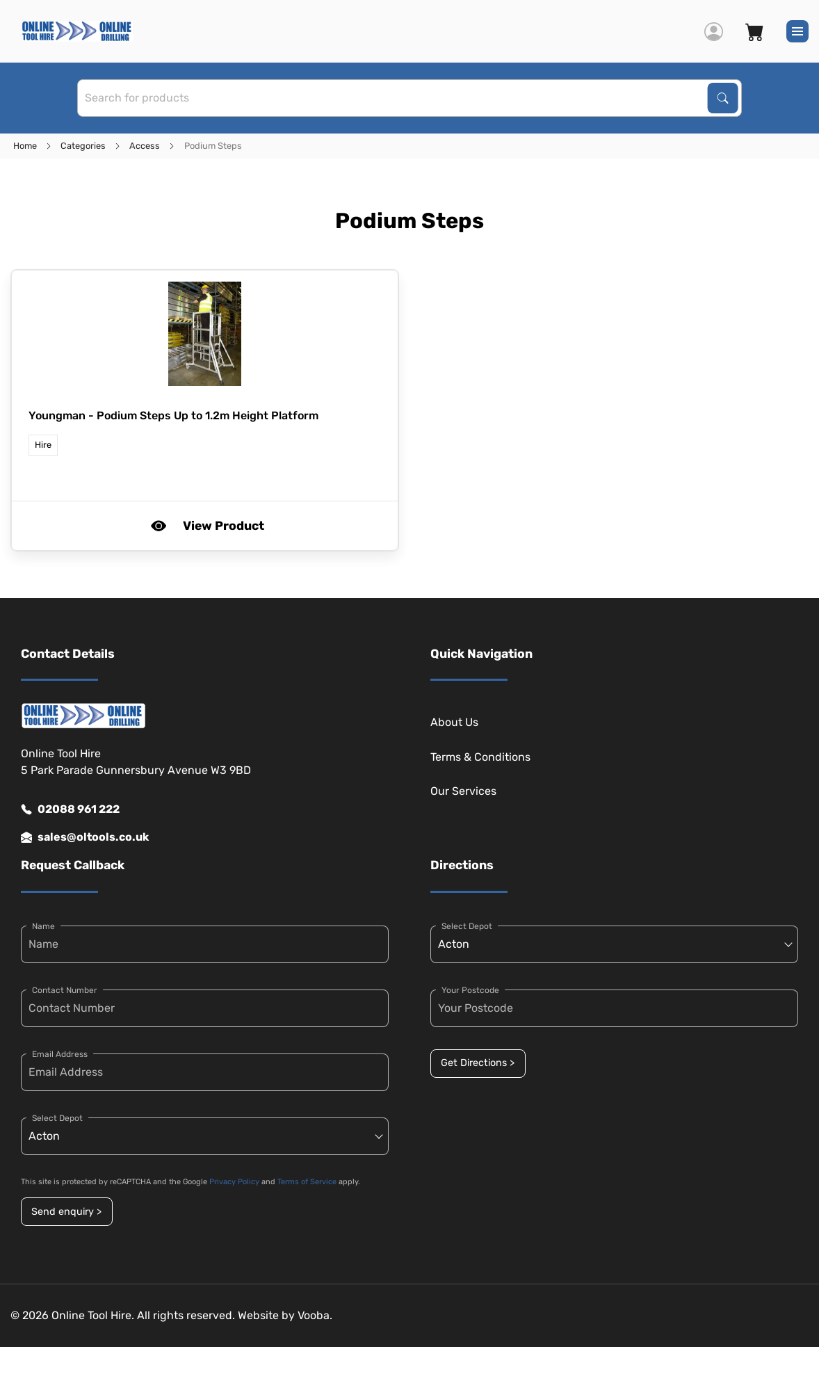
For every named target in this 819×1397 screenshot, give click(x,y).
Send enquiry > (66, 1212)
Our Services (463, 791)
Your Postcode (470, 990)
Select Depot (57, 1118)
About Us (454, 722)
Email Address (60, 1054)
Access (144, 145)
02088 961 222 (70, 809)
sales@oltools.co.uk (85, 837)
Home (25, 145)
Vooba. (315, 1315)
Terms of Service (306, 1181)
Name (43, 926)
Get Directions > (477, 1063)
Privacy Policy (234, 1181)
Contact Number (64, 990)
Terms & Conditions (480, 757)
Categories (83, 145)
